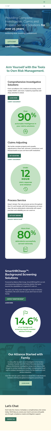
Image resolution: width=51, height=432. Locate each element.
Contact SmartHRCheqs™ (15, 299)
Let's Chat (12, 42)
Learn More (13, 98)
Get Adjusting (14, 155)
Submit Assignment (13, 47)
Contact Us (11, 419)
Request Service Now (15, 219)
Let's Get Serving (15, 215)
